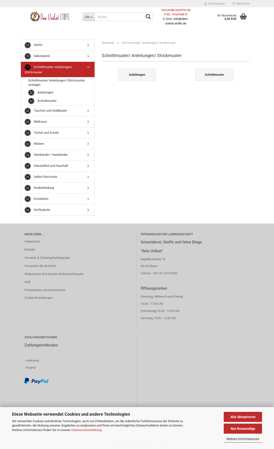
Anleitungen (40, 93)
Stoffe (33, 45)
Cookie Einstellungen (38, 297)
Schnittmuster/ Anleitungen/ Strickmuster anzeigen (56, 83)
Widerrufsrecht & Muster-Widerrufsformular (54, 274)
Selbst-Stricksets (41, 177)
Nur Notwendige (243, 429)
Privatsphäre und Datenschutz (44, 290)
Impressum (32, 241)
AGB (27, 282)
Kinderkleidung (39, 188)
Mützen (34, 144)
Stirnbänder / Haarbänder (46, 155)
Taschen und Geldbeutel (46, 111)
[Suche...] (89, 16)
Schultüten (36, 199)
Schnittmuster (42, 101)
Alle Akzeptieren (243, 417)
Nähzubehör (37, 56)
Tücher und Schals (42, 133)
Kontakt (29, 249)
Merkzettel (241, 3)
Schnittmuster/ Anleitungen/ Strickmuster (48, 69)
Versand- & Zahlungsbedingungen (47, 257)
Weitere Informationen (242, 439)
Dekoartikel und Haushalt (46, 166)
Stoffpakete (37, 210)
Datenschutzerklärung (86, 430)
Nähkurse (36, 122)
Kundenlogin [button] (214, 3)
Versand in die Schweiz (40, 266)
